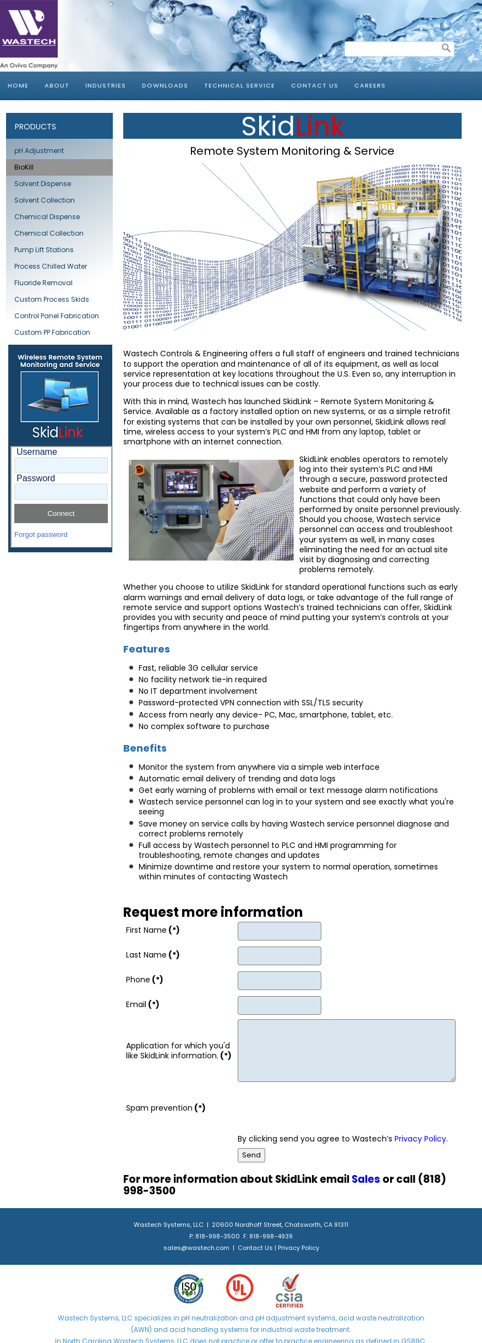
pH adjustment (279, 1318)
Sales (366, 1179)
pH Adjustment (39, 150)
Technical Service (239, 85)
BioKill (24, 167)
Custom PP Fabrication (52, 332)
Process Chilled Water (50, 266)
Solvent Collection (44, 200)
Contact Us (314, 85)
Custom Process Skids (51, 299)
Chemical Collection (49, 233)
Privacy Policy (420, 1138)
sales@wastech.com (196, 1247)
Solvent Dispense (42, 183)
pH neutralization (209, 1318)
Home (18, 85)
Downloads (165, 85)
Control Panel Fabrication (56, 315)
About (57, 85)
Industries (105, 85)
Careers (370, 85)
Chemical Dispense (47, 216)
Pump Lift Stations (44, 249)
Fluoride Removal (43, 282)
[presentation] (321, 1107)
